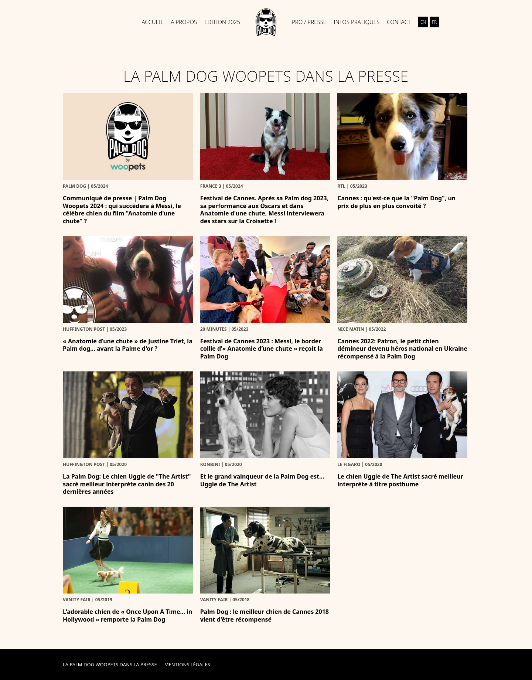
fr (434, 22)
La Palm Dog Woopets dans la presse (110, 664)
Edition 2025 (222, 22)
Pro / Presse (309, 22)
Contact (399, 22)
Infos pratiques (356, 22)
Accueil (153, 22)
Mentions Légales (187, 664)
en (423, 22)
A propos (184, 22)
